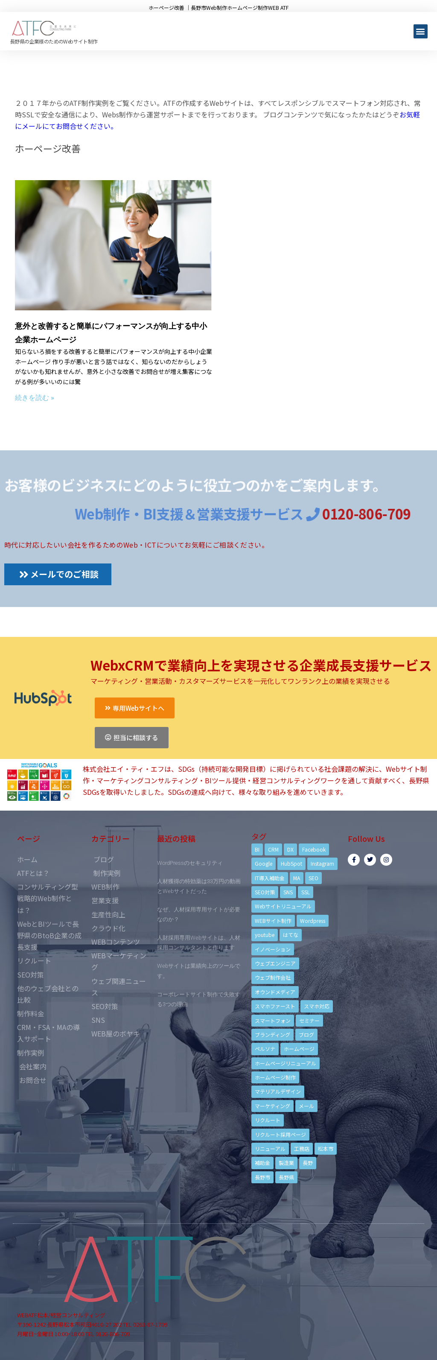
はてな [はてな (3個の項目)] (290, 934)
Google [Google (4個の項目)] (263, 863)
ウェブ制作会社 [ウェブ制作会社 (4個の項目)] (273, 977)
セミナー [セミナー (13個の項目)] (309, 1020)
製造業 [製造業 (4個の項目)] (286, 1162)
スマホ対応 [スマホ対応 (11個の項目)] (316, 1006)
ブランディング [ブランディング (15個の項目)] (272, 1034)
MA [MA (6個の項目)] (296, 877)
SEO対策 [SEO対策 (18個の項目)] (265, 892)
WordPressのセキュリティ (190, 863)
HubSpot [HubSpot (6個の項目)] (291, 863)
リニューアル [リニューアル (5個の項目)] (270, 1148)
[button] (420, 31)
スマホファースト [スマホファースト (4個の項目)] (275, 1006)
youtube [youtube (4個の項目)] (264, 934)
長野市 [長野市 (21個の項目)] (262, 1177)
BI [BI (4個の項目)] (257, 849)
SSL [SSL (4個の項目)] (305, 892)
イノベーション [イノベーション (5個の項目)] (273, 949)
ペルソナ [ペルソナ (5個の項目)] (265, 1048)
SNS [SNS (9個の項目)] (288, 892)
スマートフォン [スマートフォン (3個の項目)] (273, 1020)
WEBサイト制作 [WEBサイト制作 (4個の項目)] (273, 920)
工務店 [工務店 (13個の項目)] (301, 1148)
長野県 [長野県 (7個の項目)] (286, 1177)
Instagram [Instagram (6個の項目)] (322, 863)
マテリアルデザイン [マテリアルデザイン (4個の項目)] (278, 1091)
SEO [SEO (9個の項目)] (313, 877)
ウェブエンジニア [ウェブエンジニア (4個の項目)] (275, 963)
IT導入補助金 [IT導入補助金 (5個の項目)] (270, 877)
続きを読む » (34, 398)
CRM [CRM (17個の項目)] (273, 849)
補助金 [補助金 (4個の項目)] (262, 1162)
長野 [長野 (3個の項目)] (308, 1162)
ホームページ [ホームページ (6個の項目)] (299, 1048)
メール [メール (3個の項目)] (306, 1105)
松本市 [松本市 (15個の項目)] (325, 1148)
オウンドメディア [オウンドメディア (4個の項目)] (275, 991)
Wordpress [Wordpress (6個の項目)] (312, 920)
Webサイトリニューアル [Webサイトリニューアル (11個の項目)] (283, 906)
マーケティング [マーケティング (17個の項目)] (272, 1105)
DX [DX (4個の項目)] (290, 849)
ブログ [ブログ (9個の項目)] (306, 1034)
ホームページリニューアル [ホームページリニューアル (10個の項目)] (285, 1063)
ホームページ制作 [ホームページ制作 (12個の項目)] (275, 1077)
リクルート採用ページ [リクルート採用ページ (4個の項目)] (280, 1134)
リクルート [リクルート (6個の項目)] (267, 1120)
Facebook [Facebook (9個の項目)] (314, 849)
